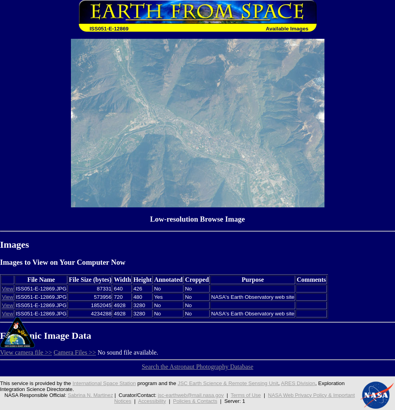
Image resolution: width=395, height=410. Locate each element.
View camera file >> (26, 352)
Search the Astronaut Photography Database (198, 366)
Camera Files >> (74, 352)
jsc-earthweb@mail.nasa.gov (191, 395)
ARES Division (298, 383)
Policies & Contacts (195, 401)
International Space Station (104, 383)
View (7, 289)
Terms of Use (246, 395)
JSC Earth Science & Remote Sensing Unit (227, 383)
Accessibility (152, 401)
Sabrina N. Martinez (90, 395)
